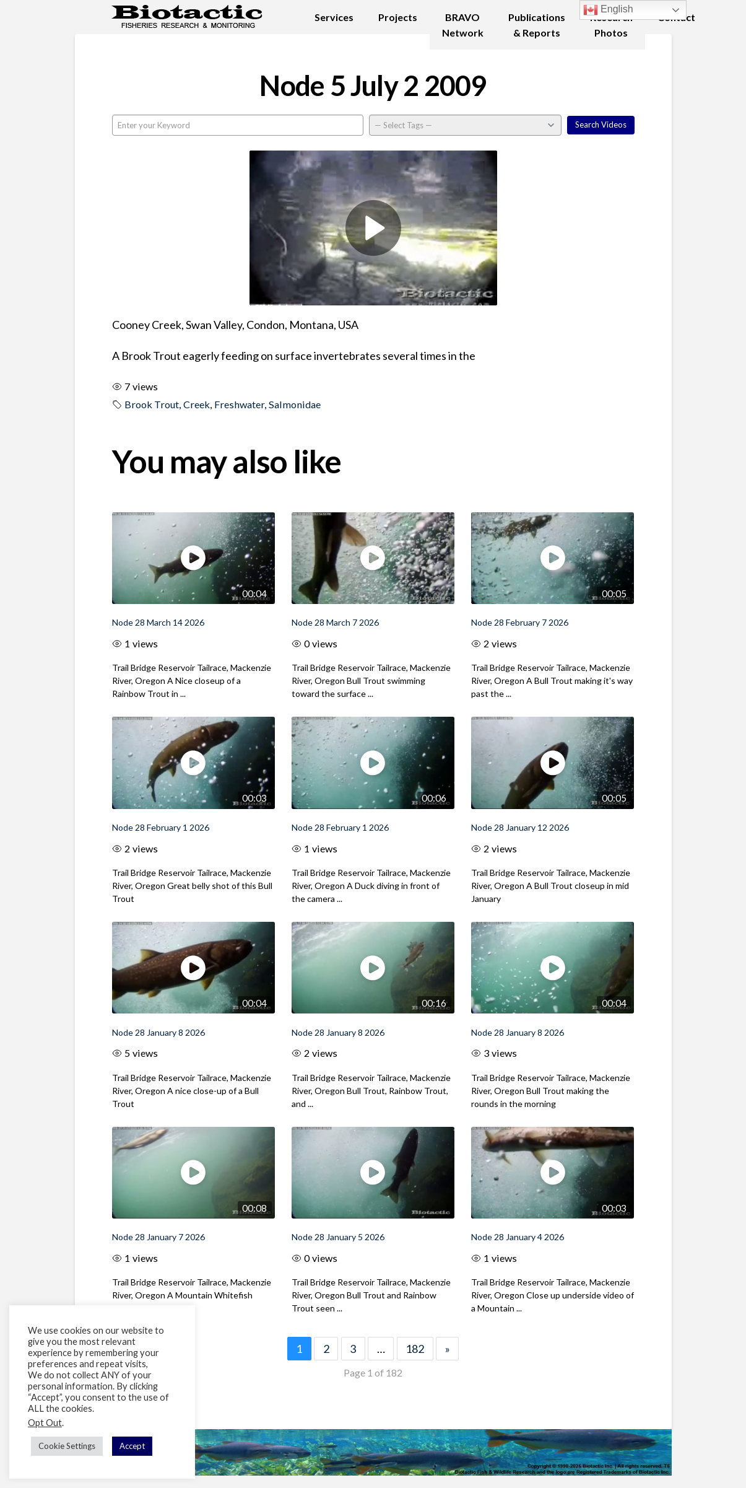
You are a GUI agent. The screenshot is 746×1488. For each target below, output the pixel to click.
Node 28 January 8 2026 (158, 1032)
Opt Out (45, 1422)
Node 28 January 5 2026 (338, 1237)
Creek (196, 404)
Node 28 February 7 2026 (519, 622)
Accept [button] (132, 1446)
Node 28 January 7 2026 (158, 1237)
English (608, 9)
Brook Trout (151, 404)
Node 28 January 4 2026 (517, 1237)
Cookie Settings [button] (66, 1446)
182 (415, 1348)
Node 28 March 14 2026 (158, 622)
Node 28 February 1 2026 (160, 827)
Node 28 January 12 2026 (520, 827)
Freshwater (239, 404)
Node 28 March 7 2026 (335, 622)
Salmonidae (295, 404)
